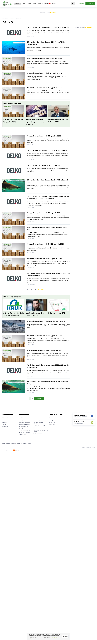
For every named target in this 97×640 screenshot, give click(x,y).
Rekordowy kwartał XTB (56, 313)
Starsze (39, 398)
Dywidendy (40, 3)
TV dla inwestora (37, 433)
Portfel (54, 3)
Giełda (23, 3)
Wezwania (35, 428)
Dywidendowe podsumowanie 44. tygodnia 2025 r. (44, 136)
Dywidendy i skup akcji (24, 424)
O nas (3, 443)
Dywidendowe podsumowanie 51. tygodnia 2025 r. (44, 73)
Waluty (34, 3)
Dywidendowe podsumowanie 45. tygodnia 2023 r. (44, 350)
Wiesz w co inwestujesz (24, 430)
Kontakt (30, 443)
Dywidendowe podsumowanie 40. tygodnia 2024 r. (44, 259)
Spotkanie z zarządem (24, 432)
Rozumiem (65, 636)
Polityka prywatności (11, 443)
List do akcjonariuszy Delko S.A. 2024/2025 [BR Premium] (47, 151)
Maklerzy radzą (22, 434)
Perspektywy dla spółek (24, 422)
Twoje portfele (52, 420)
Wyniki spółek (22, 420)
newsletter (36, 435)
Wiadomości (18, 3)
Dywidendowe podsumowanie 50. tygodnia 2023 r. (44, 336)
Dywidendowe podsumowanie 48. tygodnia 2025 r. (44, 88)
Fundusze (29, 3)
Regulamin (19, 443)
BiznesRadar (5, 18)
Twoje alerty (52, 418)
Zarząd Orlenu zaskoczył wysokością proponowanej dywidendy (35, 122)
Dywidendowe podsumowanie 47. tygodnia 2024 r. (44, 213)
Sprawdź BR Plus (54, 12)
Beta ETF (21, 418)
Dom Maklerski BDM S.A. (37, 446)
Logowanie (81, 3)
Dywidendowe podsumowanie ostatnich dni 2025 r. (44, 58)
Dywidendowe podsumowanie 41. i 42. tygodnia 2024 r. (46, 244)
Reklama (25, 443)
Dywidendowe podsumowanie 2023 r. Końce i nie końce (46, 321)
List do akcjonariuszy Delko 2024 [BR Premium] (43, 165)
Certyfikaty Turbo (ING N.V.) (40, 425)
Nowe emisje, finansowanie (40, 420)
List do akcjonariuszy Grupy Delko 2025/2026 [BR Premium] (48, 27)
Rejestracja (90, 3)
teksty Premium (37, 418)
